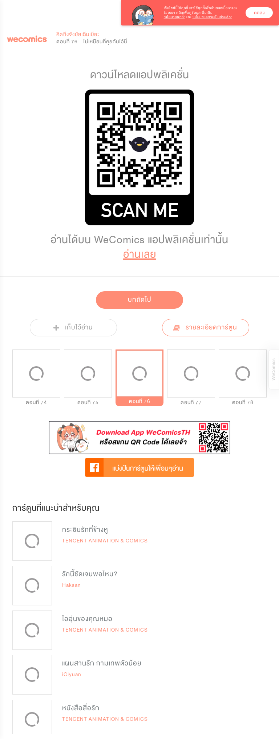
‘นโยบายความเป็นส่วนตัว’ (212, 17)
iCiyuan (71, 674)
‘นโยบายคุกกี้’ (174, 17)
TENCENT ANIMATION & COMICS (105, 540)
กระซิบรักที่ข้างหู (85, 530)
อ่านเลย (139, 254)
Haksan (71, 585)
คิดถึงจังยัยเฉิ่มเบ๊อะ (78, 34)
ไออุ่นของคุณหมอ (87, 619)
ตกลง (259, 13)
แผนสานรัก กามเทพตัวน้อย (102, 663)
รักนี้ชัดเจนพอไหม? (90, 574)
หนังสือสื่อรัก (81, 708)
